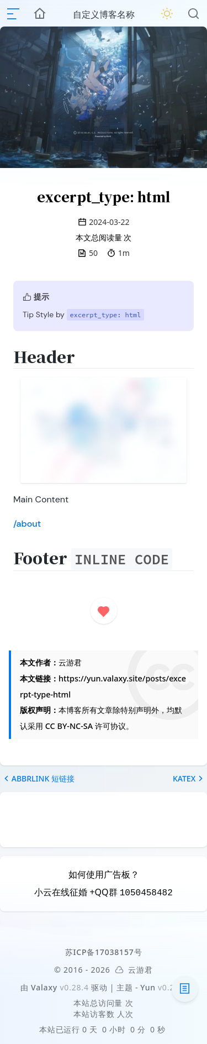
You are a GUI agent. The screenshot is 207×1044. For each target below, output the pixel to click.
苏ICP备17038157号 (103, 952)
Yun (148, 987)
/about (27, 523)
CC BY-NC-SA (69, 726)
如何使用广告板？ (103, 874)
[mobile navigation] (13, 14)
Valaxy (44, 987)
